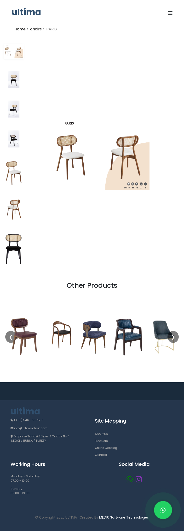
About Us (101, 434)
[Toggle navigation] (170, 13)
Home (20, 29)
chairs (36, 29)
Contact (101, 455)
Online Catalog (106, 448)
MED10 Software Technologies (124, 517)
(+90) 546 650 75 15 (27, 420)
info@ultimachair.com (29, 428)
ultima (26, 12)
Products (101, 441)
